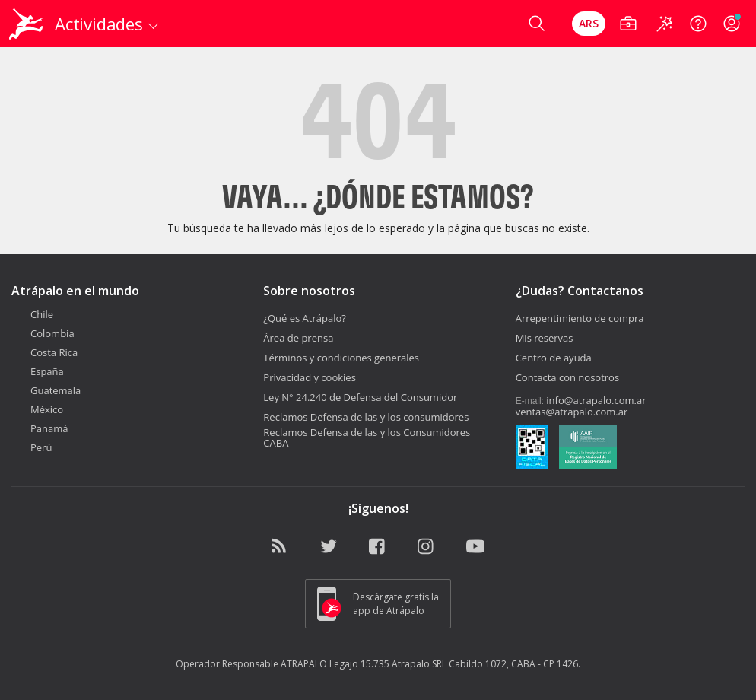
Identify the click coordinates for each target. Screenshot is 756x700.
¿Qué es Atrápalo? (304, 318)
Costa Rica (44, 352)
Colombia (43, 333)
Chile (32, 314)
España (37, 371)
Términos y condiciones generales (341, 357)
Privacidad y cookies (309, 377)
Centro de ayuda (554, 357)
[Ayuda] (698, 23)
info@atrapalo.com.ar (596, 400)
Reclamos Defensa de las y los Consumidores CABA (366, 437)
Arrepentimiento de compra (580, 318)
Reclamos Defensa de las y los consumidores (366, 417)
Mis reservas (544, 337)
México (37, 409)
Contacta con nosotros (567, 377)
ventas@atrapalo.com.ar (572, 411)
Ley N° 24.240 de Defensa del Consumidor (360, 397)
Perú (31, 447)
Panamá (39, 428)
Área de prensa (298, 337)
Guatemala (46, 390)
